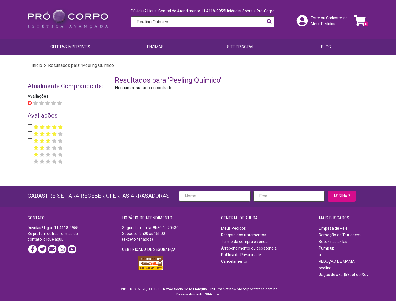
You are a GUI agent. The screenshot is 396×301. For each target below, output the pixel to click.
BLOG (326, 47)
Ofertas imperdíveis (70, 47)
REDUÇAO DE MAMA (337, 261)
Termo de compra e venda (244, 241)
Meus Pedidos (323, 23)
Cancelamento (234, 261)
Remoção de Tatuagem (340, 235)
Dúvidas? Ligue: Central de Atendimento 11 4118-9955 (178, 11)
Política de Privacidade (241, 255)
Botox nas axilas (333, 241)
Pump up (326, 248)
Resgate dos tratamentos (243, 235)
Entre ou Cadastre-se (329, 18)
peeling (325, 268)
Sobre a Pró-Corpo (258, 11)
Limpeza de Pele (333, 228)
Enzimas (155, 47)
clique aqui (52, 239)
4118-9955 (68, 228)
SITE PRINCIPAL (240, 47)
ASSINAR (342, 196)
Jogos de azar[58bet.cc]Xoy (344, 274)
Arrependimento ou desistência (249, 248)
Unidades (234, 11)
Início (37, 65)
